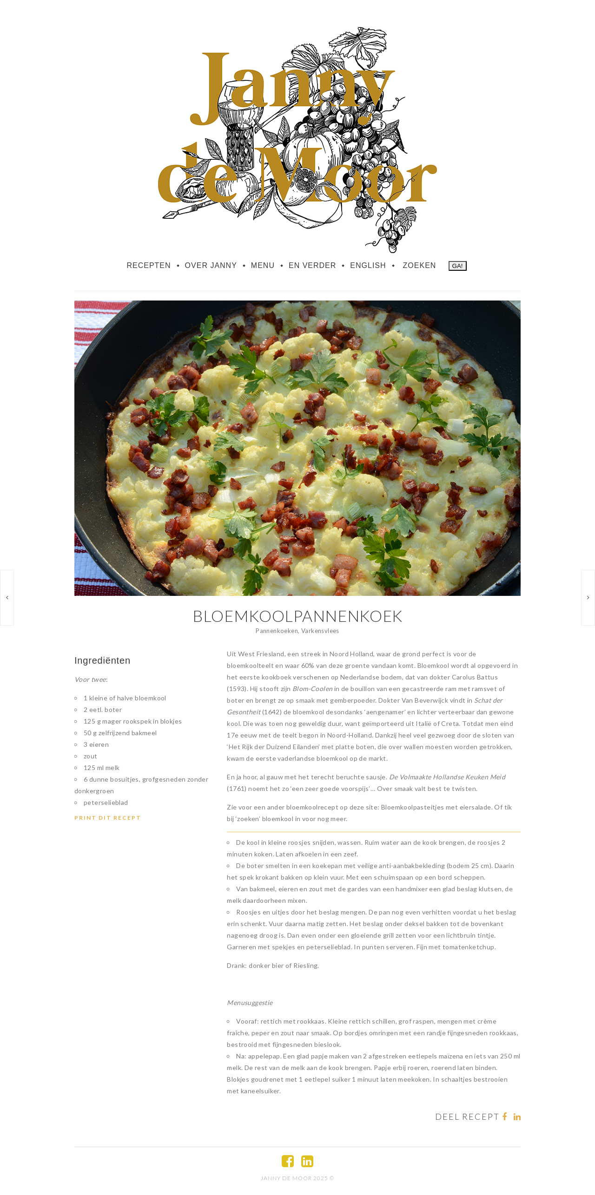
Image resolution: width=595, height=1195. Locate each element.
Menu (263, 265)
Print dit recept (107, 817)
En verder (312, 265)
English (368, 265)
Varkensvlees (320, 630)
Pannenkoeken (277, 630)
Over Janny (211, 265)
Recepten (148, 265)
